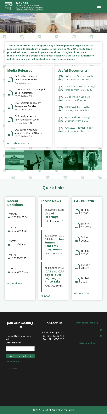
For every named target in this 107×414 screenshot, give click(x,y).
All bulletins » (81, 293)
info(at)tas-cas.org (87, 322)
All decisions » (14, 283)
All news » (46, 296)
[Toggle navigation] (99, 6)
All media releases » (18, 143)
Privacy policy (87, 343)
